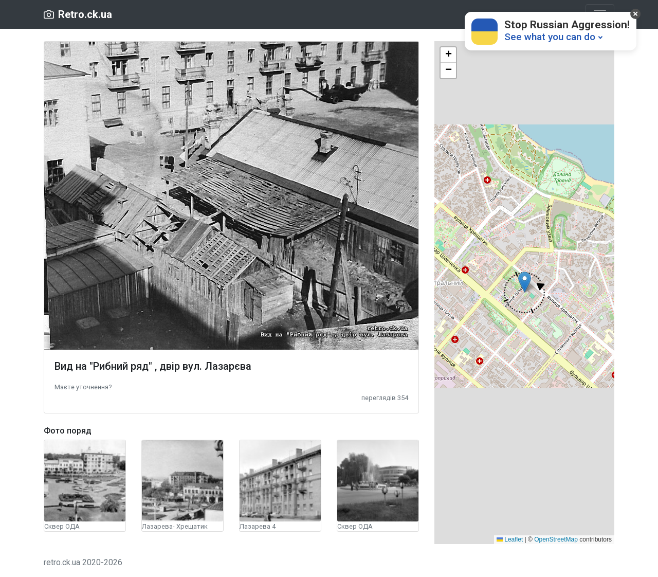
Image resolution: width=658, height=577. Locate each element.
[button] (83, 386)
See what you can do (549, 37)
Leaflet (510, 539)
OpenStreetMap (556, 539)
